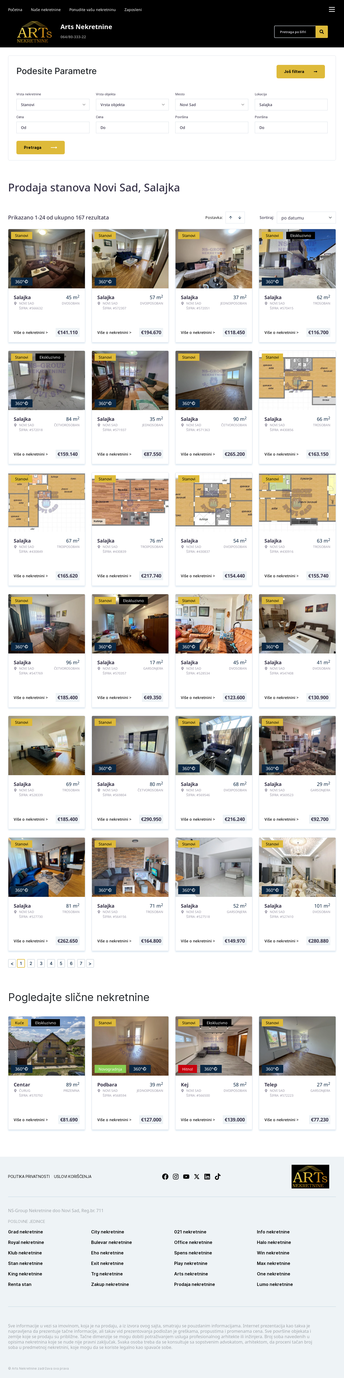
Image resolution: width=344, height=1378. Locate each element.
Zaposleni (133, 9)
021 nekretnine (190, 1230)
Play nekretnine (190, 1262)
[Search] (322, 32)
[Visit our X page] (197, 1175)
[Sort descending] (240, 216)
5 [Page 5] (61, 962)
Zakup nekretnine (110, 1283)
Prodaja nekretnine (194, 1283)
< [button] (12, 962)
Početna (15, 9)
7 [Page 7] (81, 962)
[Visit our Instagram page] (176, 1175)
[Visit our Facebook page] (165, 1175)
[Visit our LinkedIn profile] (207, 1175)
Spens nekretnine (193, 1251)
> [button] (90, 962)
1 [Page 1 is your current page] (21, 962)
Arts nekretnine (191, 1272)
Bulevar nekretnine (111, 1241)
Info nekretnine (273, 1230)
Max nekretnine (273, 1262)
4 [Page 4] (51, 962)
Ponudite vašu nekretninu (92, 9)
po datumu (292, 217)
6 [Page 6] (71, 962)
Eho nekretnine (107, 1251)
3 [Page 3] (41, 962)
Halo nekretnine (274, 1241)
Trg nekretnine (107, 1272)
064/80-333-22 (73, 36)
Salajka (265, 103)
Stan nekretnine (25, 1262)
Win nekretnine (273, 1251)
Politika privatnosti (29, 1175)
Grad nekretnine (25, 1230)
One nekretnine (273, 1272)
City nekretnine (107, 1230)
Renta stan (19, 1283)
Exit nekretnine (107, 1262)
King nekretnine (25, 1272)
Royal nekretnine (26, 1241)
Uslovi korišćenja (72, 1175)
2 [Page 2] (31, 962)
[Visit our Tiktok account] (217, 1175)
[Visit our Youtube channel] (186, 1175)
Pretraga (40, 146)
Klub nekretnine (25, 1251)
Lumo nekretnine (275, 1283)
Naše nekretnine (46, 9)
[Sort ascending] (231, 216)
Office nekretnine (193, 1241)
